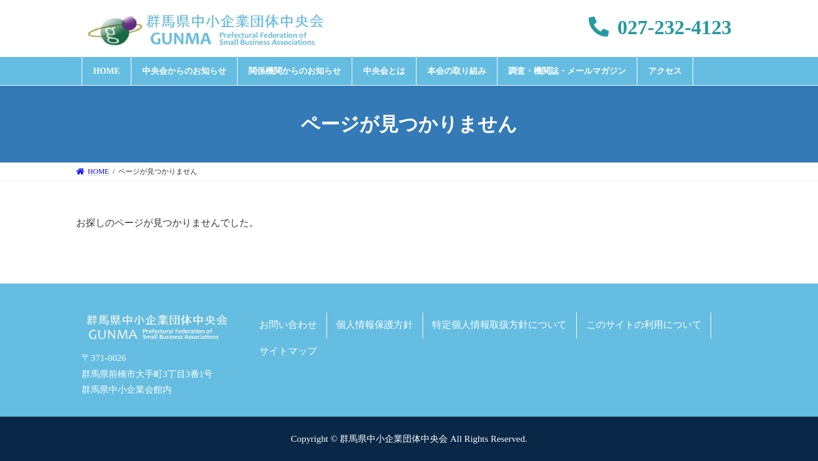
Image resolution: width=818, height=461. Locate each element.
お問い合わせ (288, 325)
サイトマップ (288, 351)
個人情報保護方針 (374, 325)
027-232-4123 (660, 27)
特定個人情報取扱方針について (499, 325)
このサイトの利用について (644, 325)
